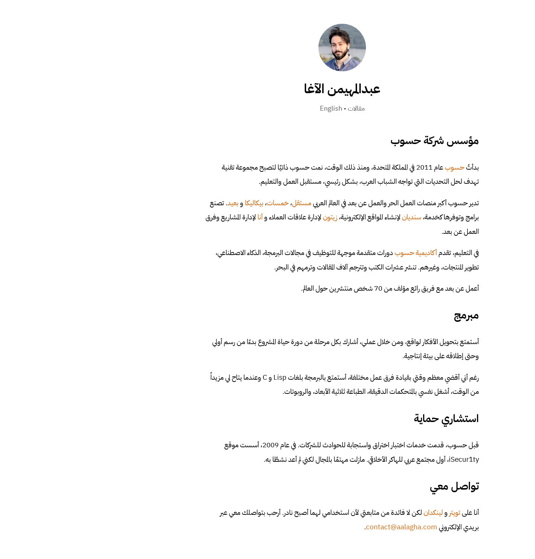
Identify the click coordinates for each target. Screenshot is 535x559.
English (256, 108)
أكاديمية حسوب (341, 252)
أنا (185, 217)
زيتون (255, 217)
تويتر (380, 512)
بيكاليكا (179, 202)
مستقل (227, 202)
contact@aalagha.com (327, 527)
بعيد (158, 202)
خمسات (203, 202)
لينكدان (358, 512)
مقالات (281, 108)
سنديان (337, 217)
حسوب (380, 167)
